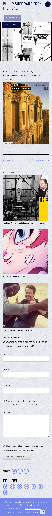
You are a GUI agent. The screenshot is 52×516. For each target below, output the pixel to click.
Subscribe (12, 18)
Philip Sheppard (18, 4)
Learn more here (33, 509)
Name (6, 354)
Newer (42, 161)
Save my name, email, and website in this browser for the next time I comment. (23, 403)
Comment (8, 412)
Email (6, 370)
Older (11, 161)
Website (6, 385)
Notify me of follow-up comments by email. (24, 446)
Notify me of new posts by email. (20, 451)
